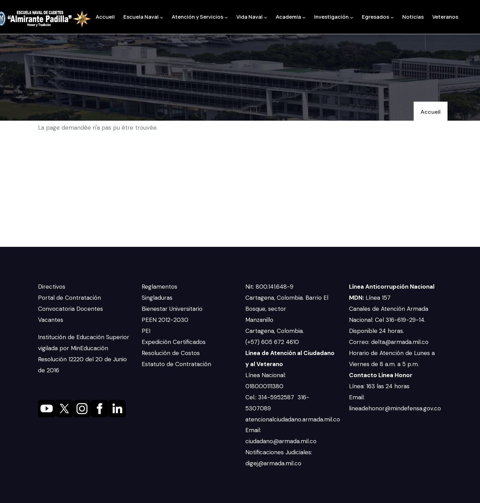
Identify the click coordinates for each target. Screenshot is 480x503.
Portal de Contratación (69, 297)
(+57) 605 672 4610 (272, 342)
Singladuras (157, 297)
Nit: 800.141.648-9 (270, 286)
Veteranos (445, 16)
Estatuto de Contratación (176, 364)
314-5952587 (277, 397)
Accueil (105, 16)
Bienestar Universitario (172, 309)
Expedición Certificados (174, 342)
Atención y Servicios (200, 16)
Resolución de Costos (171, 353)
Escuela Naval (143, 16)
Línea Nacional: (265, 375)
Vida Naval (251, 16)
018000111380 (265, 386)
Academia (290, 16)
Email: (253, 430)
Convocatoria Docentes (70, 309)
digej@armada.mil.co (274, 463)
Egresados (378, 16)
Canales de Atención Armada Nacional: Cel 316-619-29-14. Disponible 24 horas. (388, 320)
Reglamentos (159, 286)
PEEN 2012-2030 (165, 320)
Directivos (51, 286)
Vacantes (50, 320)
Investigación (333, 16)
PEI (146, 331)
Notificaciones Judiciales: (278, 452)
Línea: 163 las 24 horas (380, 386)
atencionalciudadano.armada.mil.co (292, 419)
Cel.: (251, 397)
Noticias (413, 16)
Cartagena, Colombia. (275, 331)
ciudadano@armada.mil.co (281, 441)
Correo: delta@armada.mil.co (389, 342)
